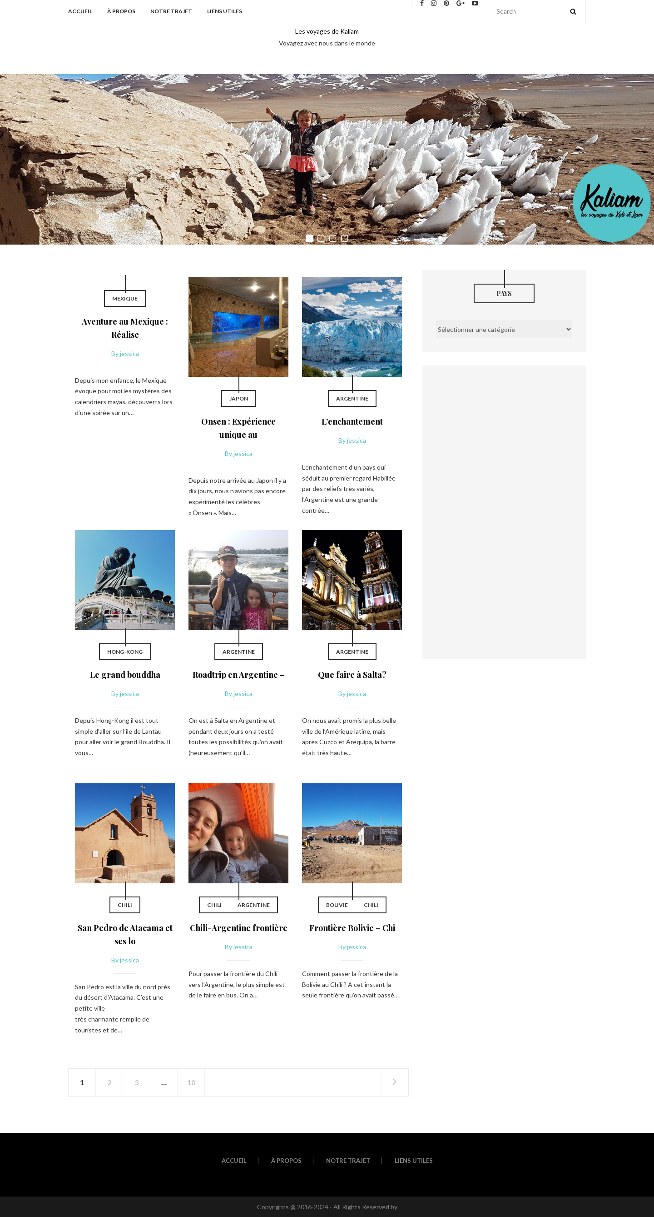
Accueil (80, 11)
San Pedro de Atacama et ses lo (125, 934)
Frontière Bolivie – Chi (352, 927)
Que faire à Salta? (352, 674)
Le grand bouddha (125, 674)
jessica (129, 353)
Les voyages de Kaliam (327, 31)
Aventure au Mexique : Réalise (125, 328)
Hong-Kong (125, 651)
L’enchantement (352, 421)
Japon (238, 398)
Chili (125, 904)
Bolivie (337, 904)
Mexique (125, 298)
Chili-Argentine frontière (238, 927)
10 (191, 1082)
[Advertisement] (504, 508)
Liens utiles (224, 11)
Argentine (352, 398)
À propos (121, 11)
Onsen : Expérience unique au (238, 428)
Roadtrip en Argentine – (239, 674)
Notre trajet (171, 11)
